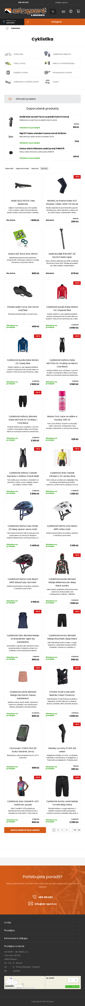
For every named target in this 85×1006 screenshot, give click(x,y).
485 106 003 (23, 2)
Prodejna (9, 930)
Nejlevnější (9, 168)
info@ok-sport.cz (61, 2)
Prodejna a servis (14, 946)
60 (79, 830)
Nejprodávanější (22, 168)
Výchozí (44, 168)
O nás (7, 922)
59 (75, 830)
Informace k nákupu (16, 938)
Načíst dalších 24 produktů (25, 830)
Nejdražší (35, 168)
